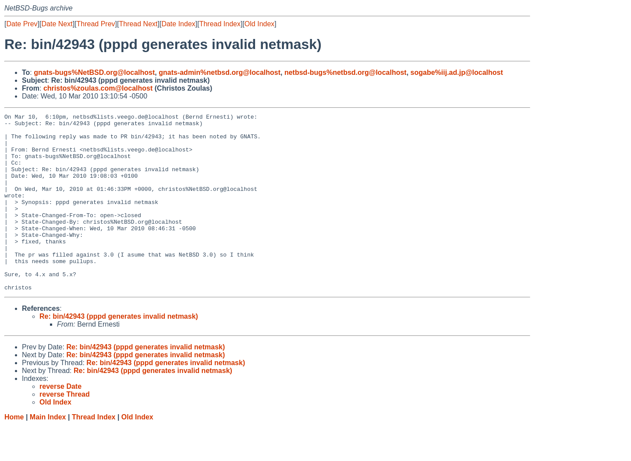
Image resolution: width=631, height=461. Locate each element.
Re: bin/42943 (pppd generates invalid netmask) (118, 351)
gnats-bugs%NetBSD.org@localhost (94, 72)
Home (14, 452)
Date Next (56, 24)
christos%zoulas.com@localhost (97, 88)
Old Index (259, 24)
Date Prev (21, 24)
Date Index (178, 24)
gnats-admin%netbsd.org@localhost (219, 72)
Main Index (48, 452)
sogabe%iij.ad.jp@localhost (457, 72)
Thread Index (220, 24)
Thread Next (138, 24)
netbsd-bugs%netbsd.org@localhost (345, 72)
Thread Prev (96, 24)
